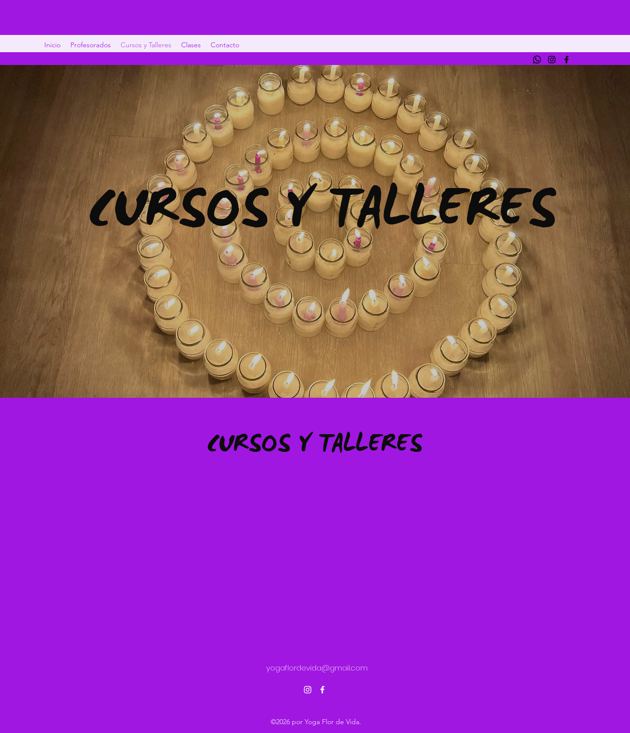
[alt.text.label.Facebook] (566, 59)
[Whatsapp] (537, 59)
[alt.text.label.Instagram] (552, 59)
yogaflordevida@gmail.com (317, 668)
